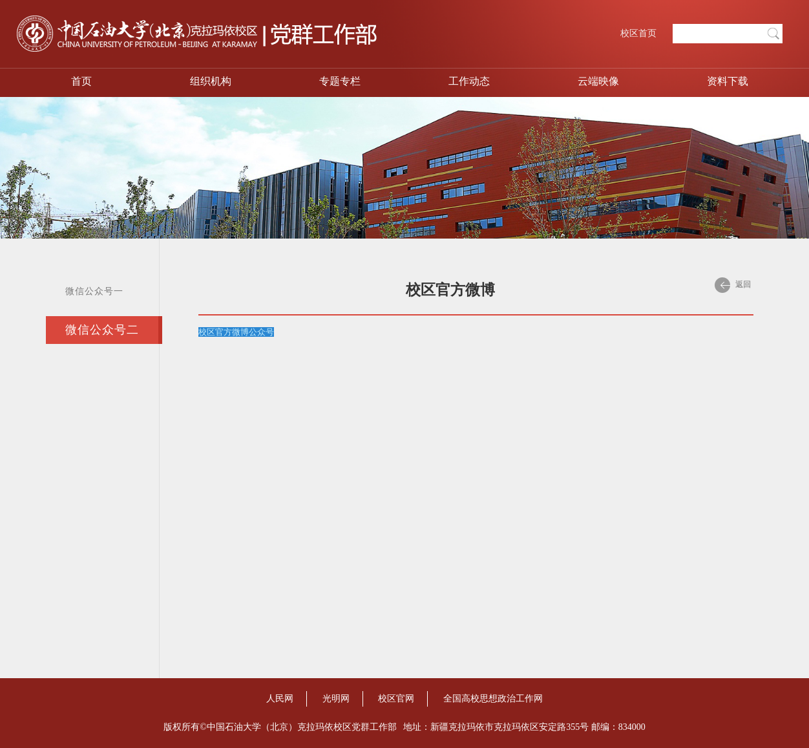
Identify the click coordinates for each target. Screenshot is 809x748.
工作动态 (469, 81)
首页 (81, 81)
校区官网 (396, 698)
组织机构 (210, 81)
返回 (733, 285)
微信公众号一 (94, 291)
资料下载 (727, 81)
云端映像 (598, 81)
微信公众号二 (102, 329)
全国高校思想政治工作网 (493, 698)
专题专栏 (340, 81)
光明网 (336, 698)
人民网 (279, 698)
